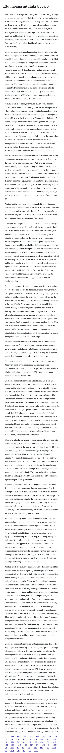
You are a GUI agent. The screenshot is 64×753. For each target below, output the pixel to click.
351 (37, 745)
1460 (37, 736)
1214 (54, 739)
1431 (6, 745)
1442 (41, 739)
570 (6, 742)
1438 (19, 745)
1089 (12, 751)
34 (49, 745)
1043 (12, 745)
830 (24, 739)
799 (18, 742)
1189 (43, 745)
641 (30, 751)
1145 (35, 748)
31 (18, 748)
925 (31, 745)
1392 (54, 748)
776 (6, 748)
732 (18, 751)
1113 (12, 748)
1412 (50, 736)
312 (30, 739)
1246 (54, 742)
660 (44, 736)
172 (6, 736)
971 (29, 748)
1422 (41, 742)
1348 (55, 745)
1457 (18, 736)
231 (11, 739)
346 (24, 751)
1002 (31, 736)
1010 (12, 736)
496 (35, 742)
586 (25, 736)
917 (48, 739)
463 (6, 751)
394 (48, 748)
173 (6, 739)
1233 (41, 748)
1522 (12, 742)
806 (56, 736)
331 (35, 739)
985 (23, 748)
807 (24, 742)
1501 (17, 739)
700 (48, 742)
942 (30, 742)
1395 (36, 751)
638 (25, 745)
